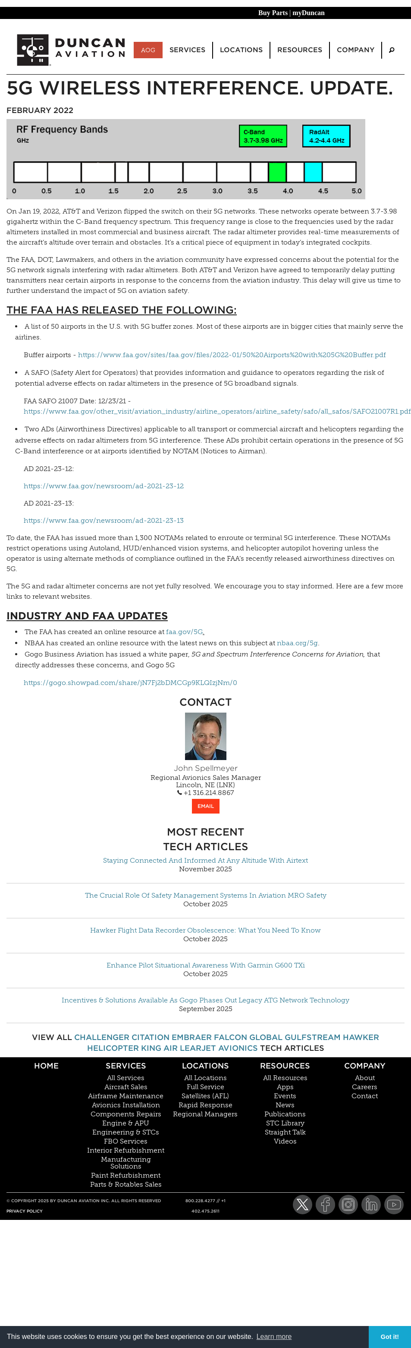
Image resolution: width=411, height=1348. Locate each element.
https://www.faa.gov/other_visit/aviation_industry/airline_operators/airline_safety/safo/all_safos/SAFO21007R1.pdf (217, 411)
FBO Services (125, 1141)
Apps (285, 1087)
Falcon (230, 1037)
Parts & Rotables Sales (126, 1184)
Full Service (205, 1087)
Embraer (192, 1037)
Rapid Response (205, 1105)
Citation (150, 1037)
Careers (364, 1087)
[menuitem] (391, 50)
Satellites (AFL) (205, 1096)
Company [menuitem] (355, 50)
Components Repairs (126, 1114)
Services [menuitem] (187, 50)
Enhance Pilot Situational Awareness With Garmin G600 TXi (206, 965)
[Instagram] (348, 1204)
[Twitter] (302, 1204)
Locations (205, 1065)
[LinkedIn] (371, 1204)
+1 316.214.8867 (205, 793)
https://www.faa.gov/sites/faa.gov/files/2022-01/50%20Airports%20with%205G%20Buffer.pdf (232, 355)
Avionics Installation (126, 1105)
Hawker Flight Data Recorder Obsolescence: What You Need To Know (205, 930)
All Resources (285, 1078)
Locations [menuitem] (241, 50)
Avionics (238, 1048)
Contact (364, 1096)
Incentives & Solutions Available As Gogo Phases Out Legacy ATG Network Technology (205, 1000)
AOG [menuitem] (148, 50)
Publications (285, 1114)
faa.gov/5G (184, 632)
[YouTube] (394, 1204)
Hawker (361, 1037)
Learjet (198, 1048)
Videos (285, 1141)
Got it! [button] (390, 1336)
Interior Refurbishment (125, 1150)
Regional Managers (205, 1114)
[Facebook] (325, 1204)
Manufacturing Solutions (126, 1163)
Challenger (101, 1037)
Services (126, 1065)
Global (265, 1037)
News (285, 1105)
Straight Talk (285, 1132)
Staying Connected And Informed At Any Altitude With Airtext (205, 860)
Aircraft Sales (125, 1087)
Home (46, 1065)
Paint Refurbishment (125, 1175)
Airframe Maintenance (125, 1096)
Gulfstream (313, 1037)
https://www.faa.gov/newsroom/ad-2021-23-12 (104, 486)
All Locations (205, 1078)
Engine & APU (125, 1123)
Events (285, 1096)
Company (365, 1065)
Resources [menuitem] (299, 50)
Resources (285, 1065)
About (365, 1078)
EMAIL (206, 806)
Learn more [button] (274, 1336)
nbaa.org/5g (297, 643)
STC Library (285, 1123)
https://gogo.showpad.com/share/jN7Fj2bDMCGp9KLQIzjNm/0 (130, 683)
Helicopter (113, 1048)
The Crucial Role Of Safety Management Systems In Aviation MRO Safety (205, 895)
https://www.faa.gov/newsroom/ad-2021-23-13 (104, 520)
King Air (159, 1048)
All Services (125, 1078)
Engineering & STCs (125, 1132)
